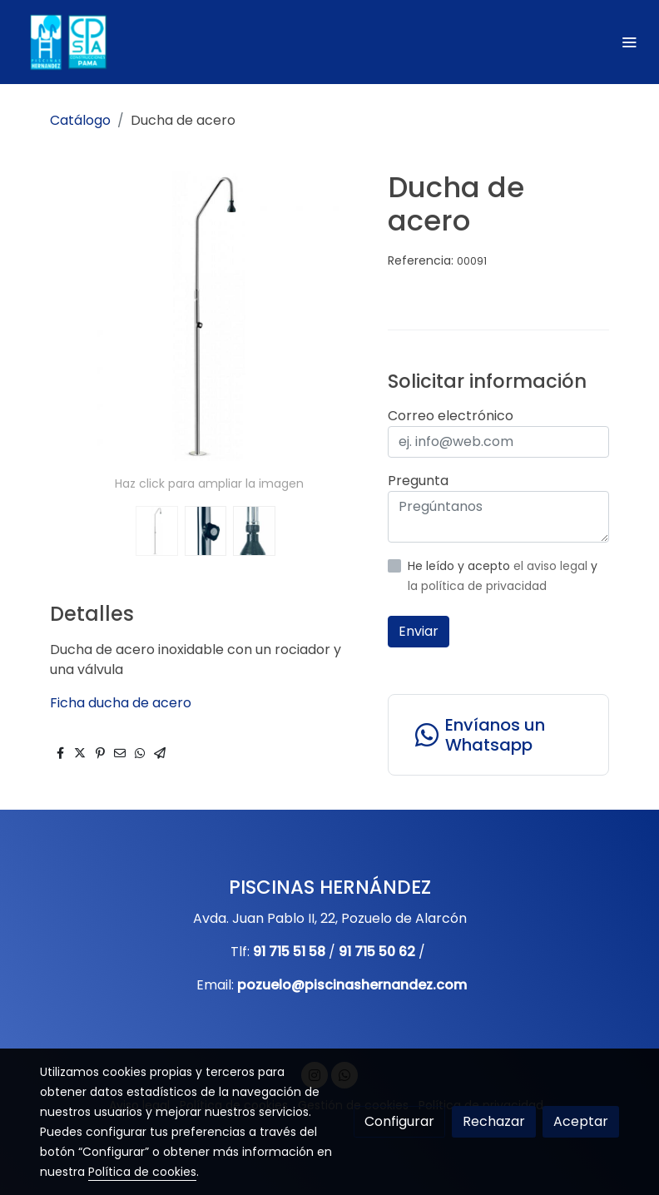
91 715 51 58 (289, 951)
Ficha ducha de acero (120, 702)
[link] (66, 42)
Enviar (419, 631)
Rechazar (494, 1121)
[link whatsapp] (498, 735)
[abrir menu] (629, 41)
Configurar (399, 1121)
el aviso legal (552, 566)
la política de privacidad (477, 586)
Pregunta (418, 480)
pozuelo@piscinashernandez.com (352, 984)
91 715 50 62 (377, 951)
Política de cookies (142, 1171)
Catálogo (80, 120)
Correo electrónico (450, 415)
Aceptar (580, 1121)
